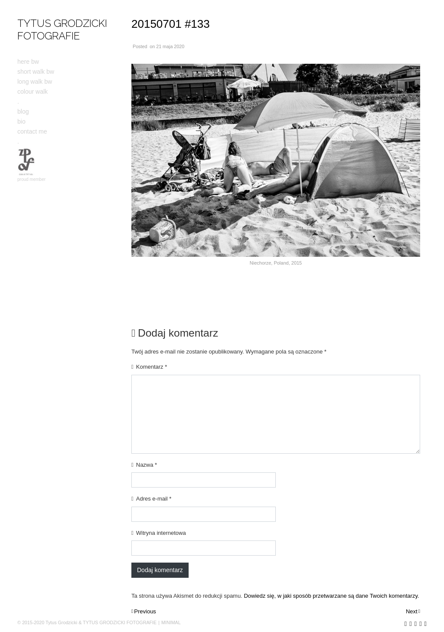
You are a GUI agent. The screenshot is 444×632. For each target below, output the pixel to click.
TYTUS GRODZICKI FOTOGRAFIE (62, 29)
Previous (145, 611)
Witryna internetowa (161, 533)
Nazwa (146, 465)
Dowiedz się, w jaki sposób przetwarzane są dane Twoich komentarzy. (331, 596)
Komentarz (151, 366)
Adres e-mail (154, 498)
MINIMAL (171, 622)
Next (412, 611)
